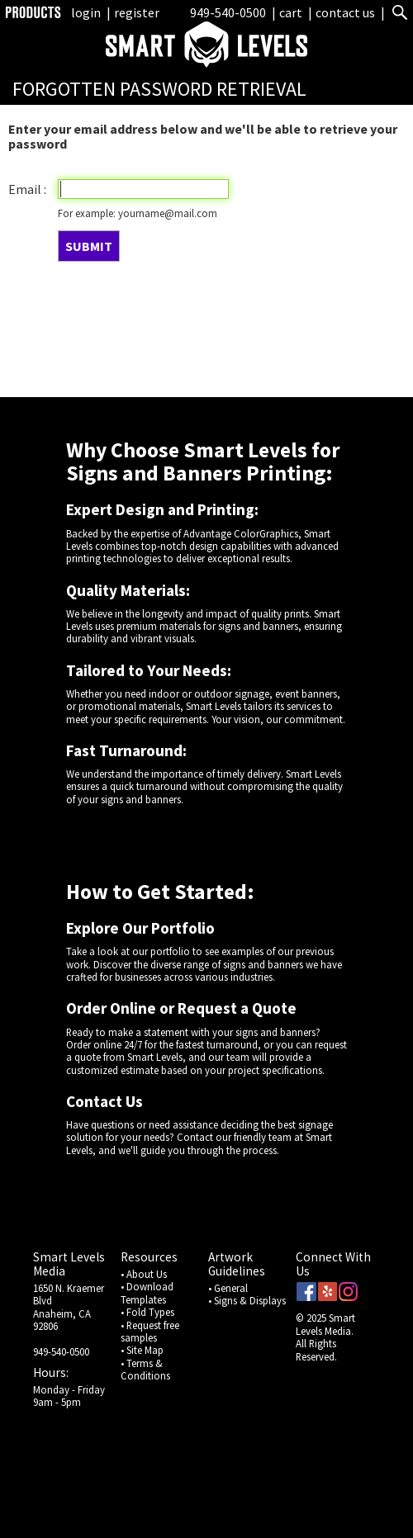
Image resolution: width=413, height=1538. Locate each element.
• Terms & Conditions (145, 1369)
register (136, 12)
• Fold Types (147, 1311)
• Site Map (142, 1349)
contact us (345, 12)
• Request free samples (150, 1331)
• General (228, 1287)
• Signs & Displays (247, 1300)
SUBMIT (88, 246)
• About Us (144, 1273)
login (86, 12)
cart (292, 12)
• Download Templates (147, 1292)
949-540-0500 (228, 12)
